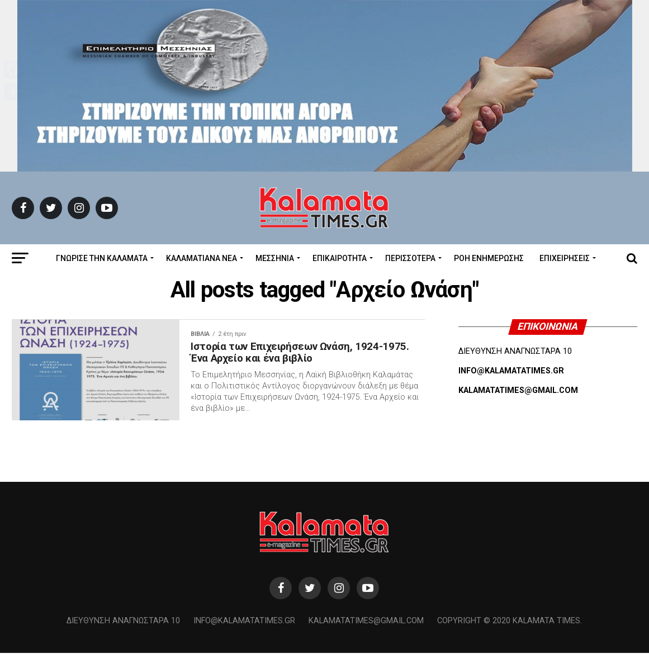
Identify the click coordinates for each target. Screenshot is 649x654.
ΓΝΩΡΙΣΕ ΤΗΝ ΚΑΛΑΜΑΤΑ (102, 258)
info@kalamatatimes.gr (244, 622)
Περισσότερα (410, 258)
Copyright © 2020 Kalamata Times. (509, 622)
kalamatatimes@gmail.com (366, 622)
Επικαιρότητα (339, 258)
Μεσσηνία (274, 258)
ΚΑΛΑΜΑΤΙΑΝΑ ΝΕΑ (201, 258)
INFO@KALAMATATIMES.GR (511, 371)
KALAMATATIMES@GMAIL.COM (518, 390)
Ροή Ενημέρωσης (489, 258)
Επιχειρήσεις (564, 258)
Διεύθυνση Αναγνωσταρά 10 (123, 622)
